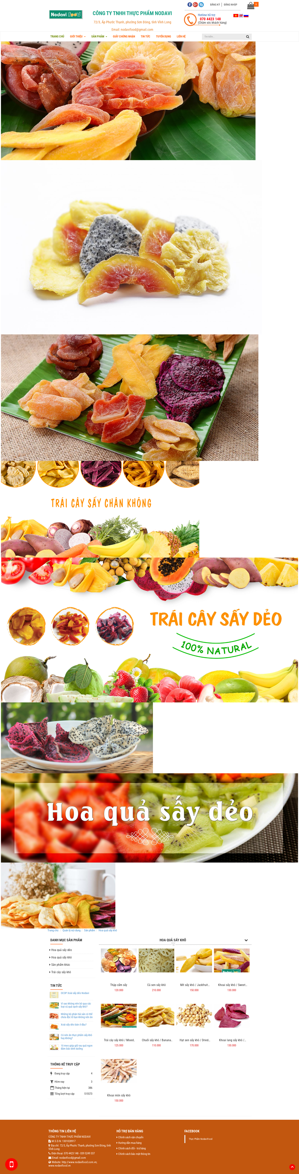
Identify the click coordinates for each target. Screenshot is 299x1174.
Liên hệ (181, 36)
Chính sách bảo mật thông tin (133, 1154)
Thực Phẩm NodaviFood (200, 1139)
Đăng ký (215, 4)
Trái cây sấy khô (60, 972)
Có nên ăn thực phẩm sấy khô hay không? (76, 1036)
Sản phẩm (99, 36)
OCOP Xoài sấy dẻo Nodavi (75, 993)
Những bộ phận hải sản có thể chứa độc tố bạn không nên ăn (77, 1015)
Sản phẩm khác (59, 964)
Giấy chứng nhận (124, 36)
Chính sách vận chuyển (130, 1137)
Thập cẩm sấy (118, 985)
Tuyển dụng (163, 36)
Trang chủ (57, 36)
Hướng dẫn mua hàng (129, 1143)
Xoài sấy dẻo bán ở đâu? (74, 1024)
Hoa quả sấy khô (173, 940)
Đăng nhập (230, 4)
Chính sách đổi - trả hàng (131, 1148)
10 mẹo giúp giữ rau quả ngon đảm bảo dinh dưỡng (76, 1047)
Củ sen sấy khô (156, 985)
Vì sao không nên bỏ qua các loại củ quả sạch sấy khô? (76, 1005)
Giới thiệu (78, 36)
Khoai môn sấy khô (118, 1095)
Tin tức (145, 36)
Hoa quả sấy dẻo (60, 950)
